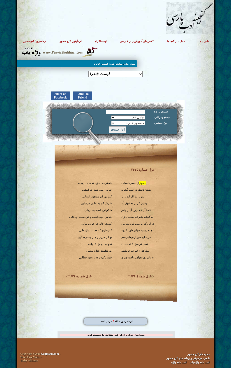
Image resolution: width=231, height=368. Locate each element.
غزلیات (96, 64)
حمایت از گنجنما (176, 41)
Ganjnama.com (50, 353)
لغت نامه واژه (179, 362)
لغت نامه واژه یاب (199, 362)
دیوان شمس (108, 64)
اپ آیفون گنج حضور (70, 41)
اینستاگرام (100, 41)
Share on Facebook (60, 95)
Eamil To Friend (82, 95)
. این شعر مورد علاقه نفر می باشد (116, 321)
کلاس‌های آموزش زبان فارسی (137, 41)
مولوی (119, 64)
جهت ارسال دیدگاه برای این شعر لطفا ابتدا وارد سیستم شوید (116, 335)
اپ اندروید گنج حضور (34, 41)
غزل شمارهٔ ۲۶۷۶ (139, 276)
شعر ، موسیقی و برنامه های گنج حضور (188, 358)
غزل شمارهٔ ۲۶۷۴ (79, 276)
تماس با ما (204, 41)
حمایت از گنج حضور (198, 354)
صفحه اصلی (129, 64)
